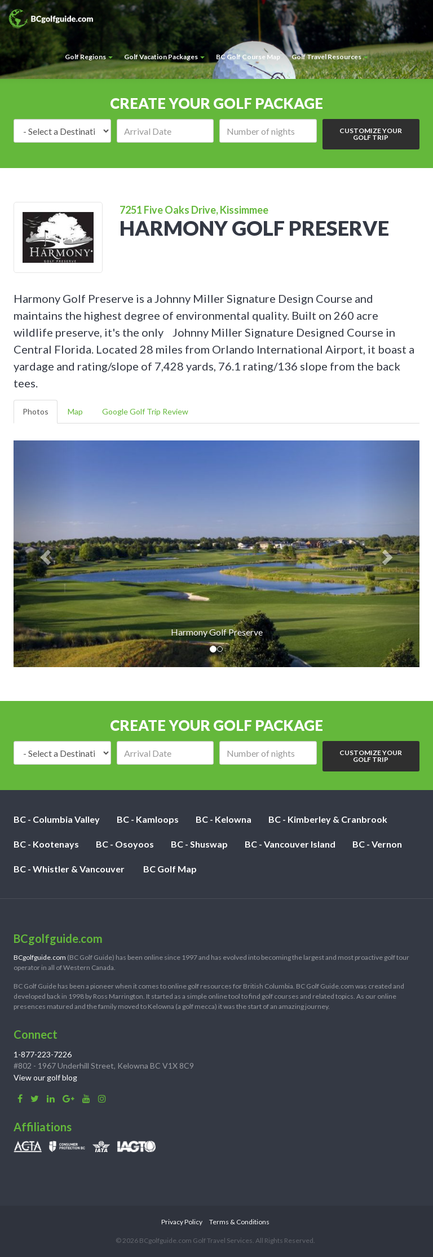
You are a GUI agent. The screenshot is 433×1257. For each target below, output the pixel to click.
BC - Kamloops (148, 819)
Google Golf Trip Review (145, 411)
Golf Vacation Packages (164, 56)
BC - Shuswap (199, 844)
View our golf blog (45, 1077)
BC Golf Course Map (248, 56)
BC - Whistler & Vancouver (69, 868)
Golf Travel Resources (329, 56)
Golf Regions (89, 56)
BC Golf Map (170, 868)
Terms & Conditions (239, 1222)
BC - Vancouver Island (290, 844)
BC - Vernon (377, 844)
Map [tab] (75, 411)
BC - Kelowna (223, 819)
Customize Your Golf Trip (370, 134)
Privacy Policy (181, 1222)
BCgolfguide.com (40, 957)
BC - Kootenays (46, 844)
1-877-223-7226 (43, 1054)
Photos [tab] (35, 411)
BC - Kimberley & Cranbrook (327, 819)
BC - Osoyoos (125, 844)
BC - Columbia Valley (57, 819)
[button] (44, 553)
